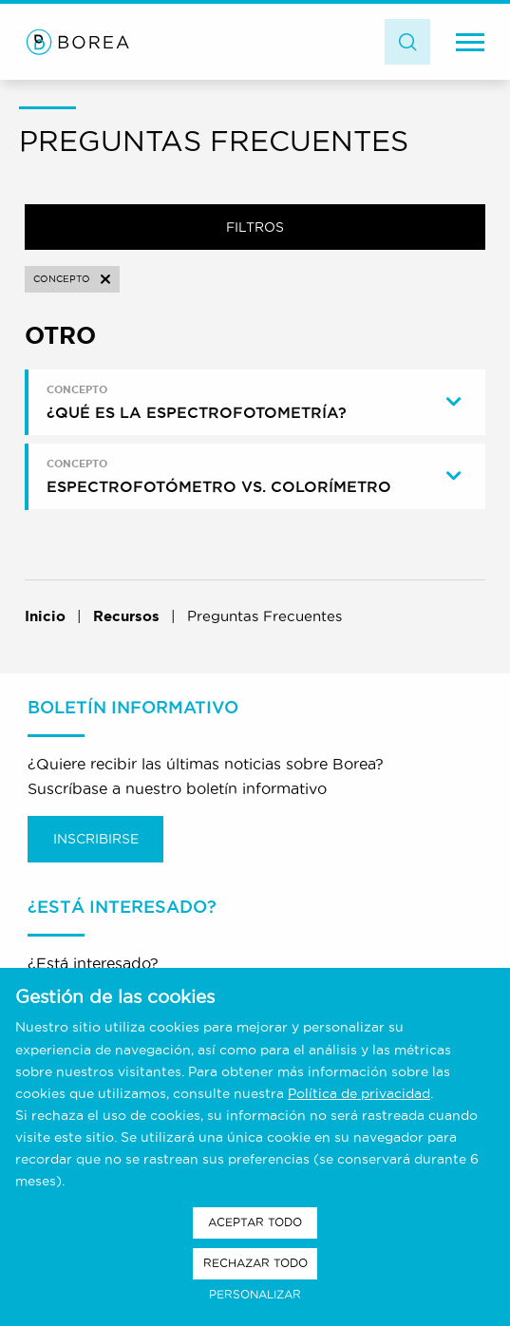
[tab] (257, 402)
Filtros (255, 227)
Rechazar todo (255, 1263)
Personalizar (255, 1294)
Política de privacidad (359, 1093)
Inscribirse (96, 838)
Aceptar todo (255, 1222)
